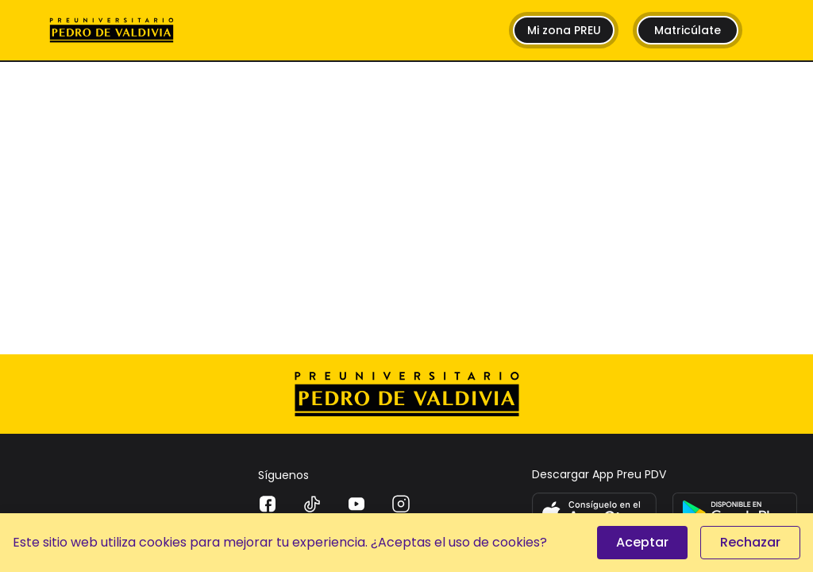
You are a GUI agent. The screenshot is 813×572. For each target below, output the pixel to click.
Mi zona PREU (564, 30)
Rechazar (750, 542)
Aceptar (642, 542)
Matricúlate (687, 30)
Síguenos (283, 475)
